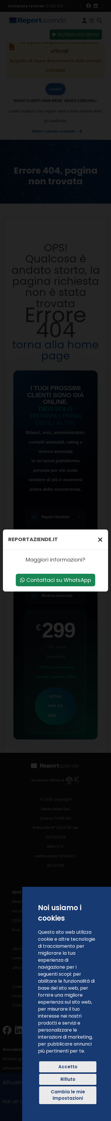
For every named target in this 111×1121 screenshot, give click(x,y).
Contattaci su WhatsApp (55, 580)
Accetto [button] (67, 1067)
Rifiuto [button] (67, 1079)
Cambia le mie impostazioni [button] (68, 1095)
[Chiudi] (100, 539)
